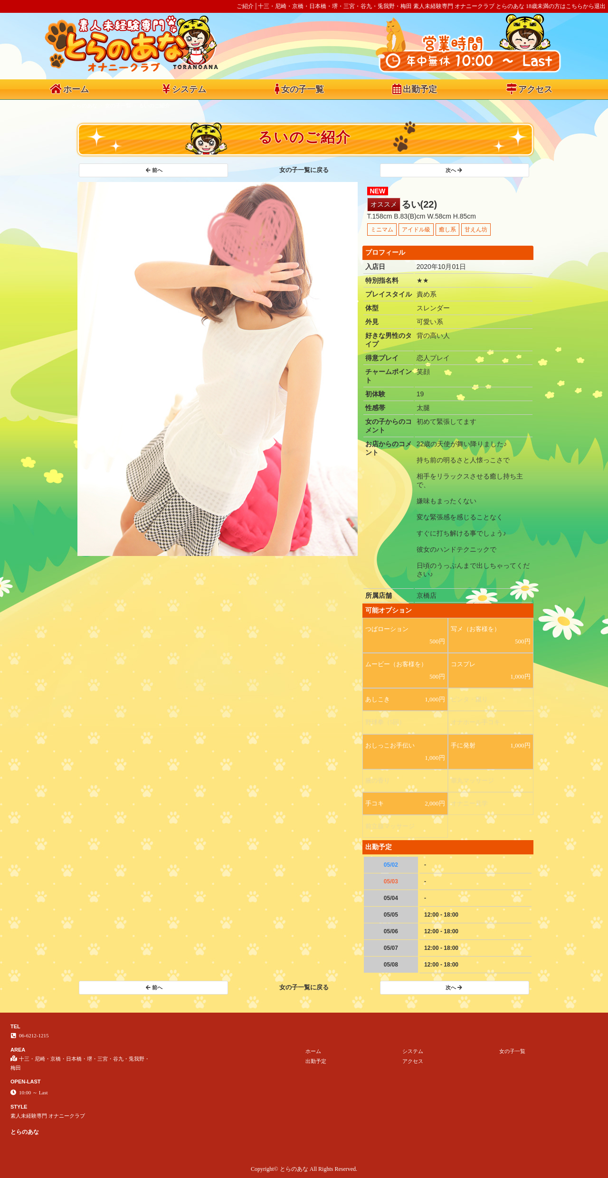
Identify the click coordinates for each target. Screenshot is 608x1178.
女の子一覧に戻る (304, 169)
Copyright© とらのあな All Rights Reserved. (304, 1169)
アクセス (529, 89)
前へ (154, 170)
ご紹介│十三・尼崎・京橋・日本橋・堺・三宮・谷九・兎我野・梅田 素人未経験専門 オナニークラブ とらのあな (380, 6)
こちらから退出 (586, 6)
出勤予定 (414, 89)
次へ (454, 170)
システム (184, 89)
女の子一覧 (299, 89)
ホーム (69, 89)
